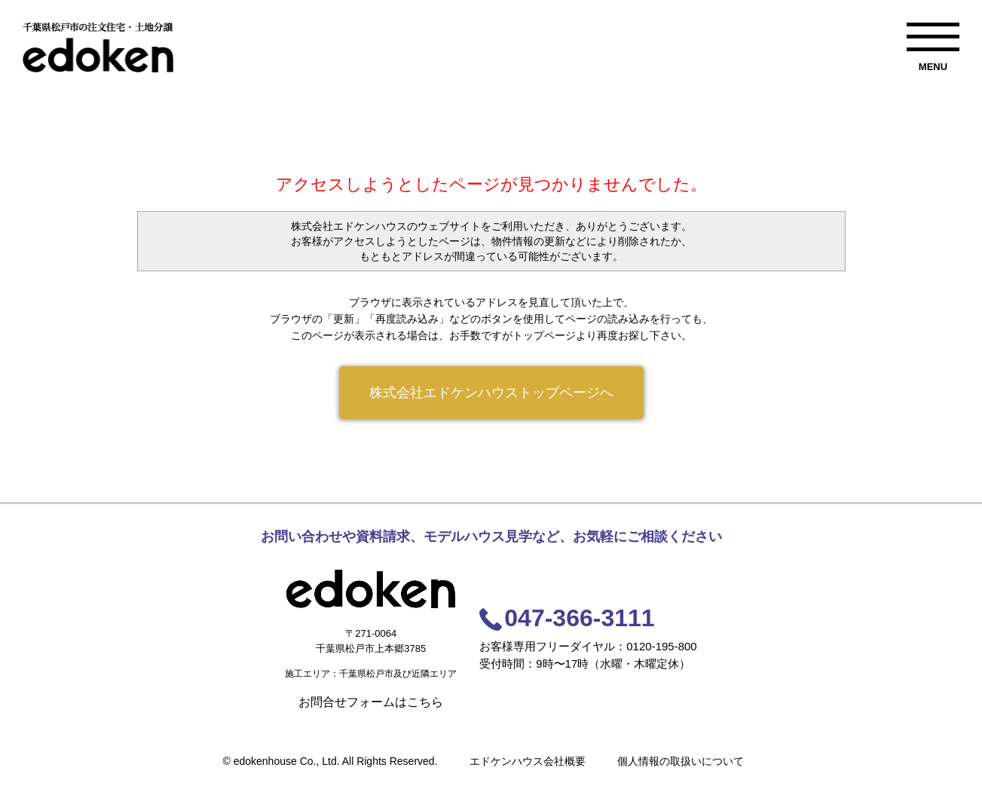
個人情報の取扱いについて (680, 761)
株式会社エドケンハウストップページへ (491, 392)
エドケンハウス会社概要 (528, 761)
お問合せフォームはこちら (370, 702)
